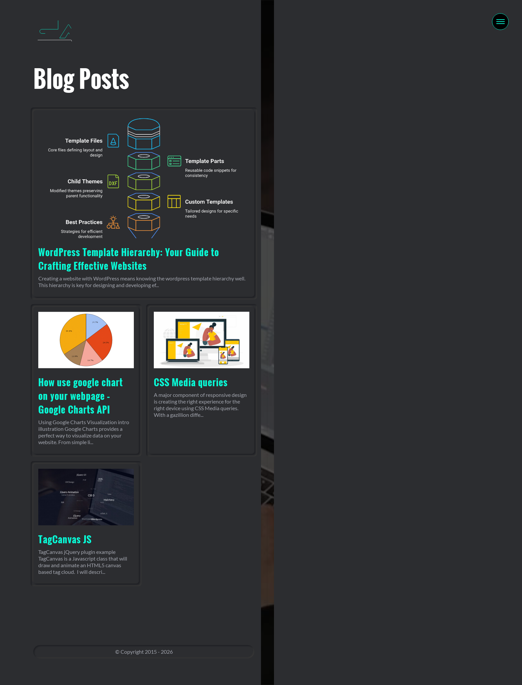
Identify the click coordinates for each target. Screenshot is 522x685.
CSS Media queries (191, 382)
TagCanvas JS (65, 539)
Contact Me (391, 375)
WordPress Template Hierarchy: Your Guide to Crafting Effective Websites (128, 258)
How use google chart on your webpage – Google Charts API (80, 395)
